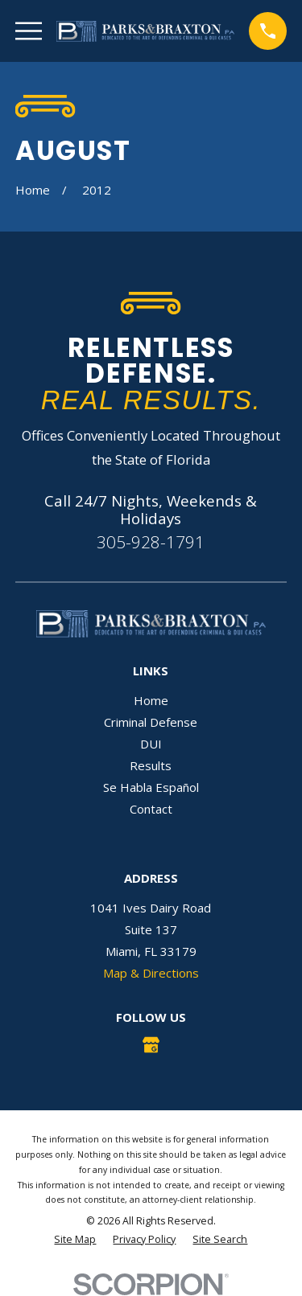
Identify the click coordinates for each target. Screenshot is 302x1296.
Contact (151, 809)
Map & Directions (151, 973)
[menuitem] (75, 1240)
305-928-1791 (151, 542)
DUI (151, 744)
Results (151, 765)
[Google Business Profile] (151, 1044)
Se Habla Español (151, 787)
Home (151, 700)
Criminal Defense (150, 722)
